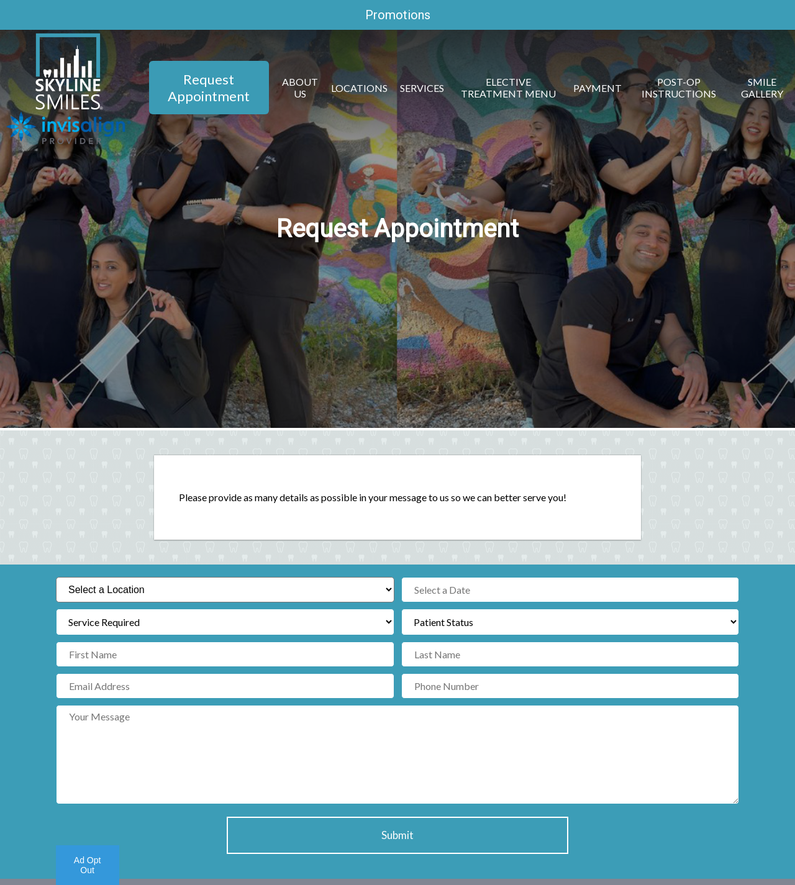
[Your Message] (397, 754)
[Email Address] (225, 686)
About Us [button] (300, 87)
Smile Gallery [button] (762, 87)
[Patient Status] (570, 622)
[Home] (69, 106)
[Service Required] (225, 622)
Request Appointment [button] (209, 87)
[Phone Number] (570, 686)
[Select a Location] (225, 589)
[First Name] (225, 654)
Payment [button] (597, 88)
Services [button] (422, 88)
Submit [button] (397, 835)
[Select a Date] (570, 589)
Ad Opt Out (87, 865)
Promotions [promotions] (397, 14)
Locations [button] (359, 88)
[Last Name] (570, 654)
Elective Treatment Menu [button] (508, 87)
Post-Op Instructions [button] (679, 87)
